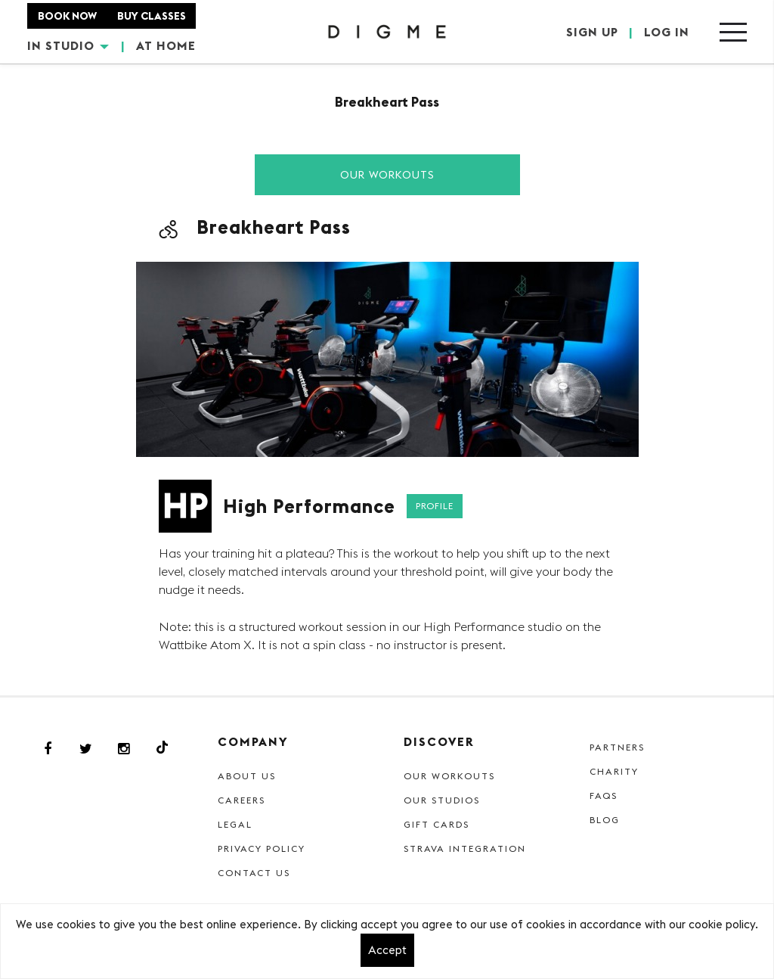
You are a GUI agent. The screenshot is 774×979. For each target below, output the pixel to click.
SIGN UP (592, 31)
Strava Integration (465, 848)
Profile (435, 505)
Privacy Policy (261, 848)
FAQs (604, 795)
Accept (387, 950)
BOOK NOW (67, 16)
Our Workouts (387, 175)
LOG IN (666, 31)
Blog (605, 819)
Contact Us (254, 872)
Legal (235, 824)
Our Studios (442, 800)
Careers (241, 800)
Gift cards (436, 824)
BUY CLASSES (151, 16)
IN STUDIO (68, 45)
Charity (614, 771)
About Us (247, 776)
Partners (617, 747)
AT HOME (166, 45)
